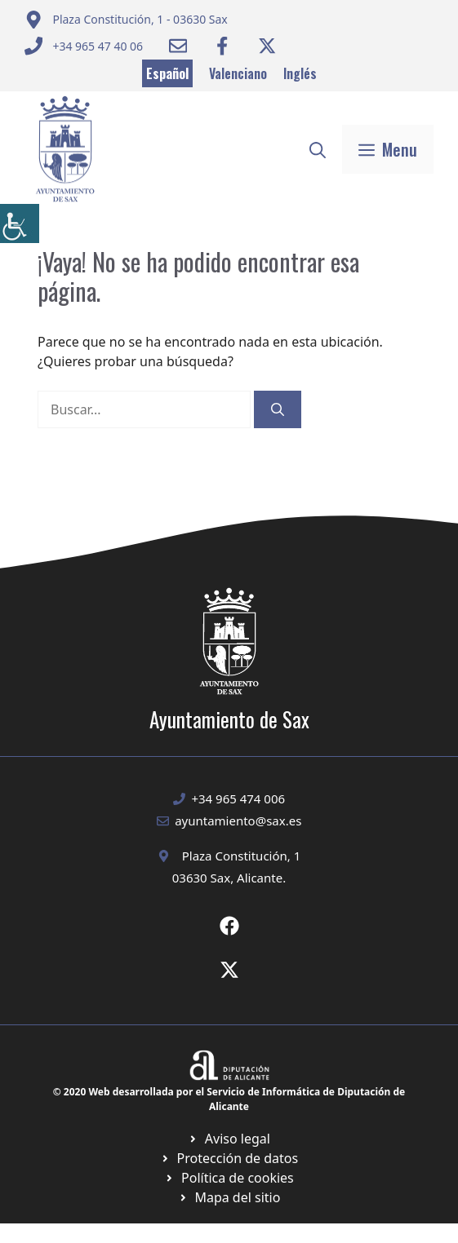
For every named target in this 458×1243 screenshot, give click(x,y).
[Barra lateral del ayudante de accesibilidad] (19, 223)
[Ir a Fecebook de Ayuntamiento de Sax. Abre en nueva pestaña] (229, 926)
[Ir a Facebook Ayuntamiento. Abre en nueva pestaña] (222, 46)
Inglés (300, 73)
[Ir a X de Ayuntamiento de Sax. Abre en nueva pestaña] (229, 970)
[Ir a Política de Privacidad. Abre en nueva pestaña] (229, 1138)
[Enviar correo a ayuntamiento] (126, 20)
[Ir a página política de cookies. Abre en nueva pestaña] (229, 1158)
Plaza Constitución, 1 (241, 855)
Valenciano (238, 73)
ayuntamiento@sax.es (238, 820)
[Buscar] (277, 409)
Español (167, 73)
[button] (317, 149)
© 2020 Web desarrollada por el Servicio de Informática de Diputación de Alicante (229, 1099)
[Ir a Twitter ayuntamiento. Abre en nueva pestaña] (267, 46)
